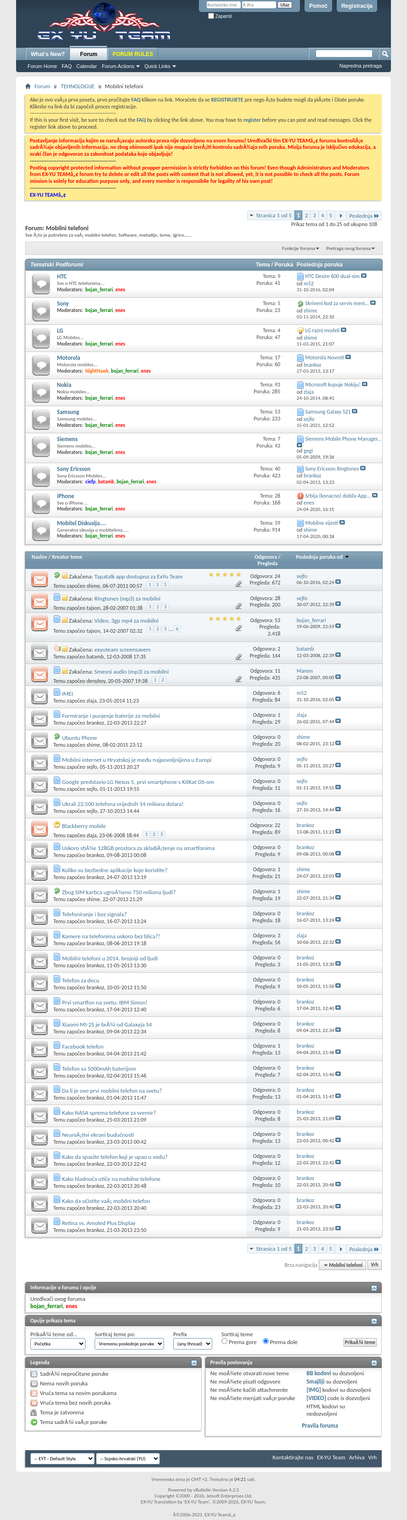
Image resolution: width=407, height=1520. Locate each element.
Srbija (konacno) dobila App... (338, 496)
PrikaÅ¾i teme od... (53, 1334)
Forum (88, 54)
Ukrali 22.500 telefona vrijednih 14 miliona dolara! (123, 803)
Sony (63, 303)
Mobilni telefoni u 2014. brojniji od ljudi (110, 958)
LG (60, 330)
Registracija (357, 6)
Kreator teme (67, 557)
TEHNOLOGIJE (78, 86)
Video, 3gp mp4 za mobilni (127, 620)
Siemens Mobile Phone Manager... (343, 439)
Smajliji (315, 1381)
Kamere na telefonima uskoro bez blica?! (111, 936)
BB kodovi (318, 1373)
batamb (94, 656)
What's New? (48, 54)
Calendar (86, 66)
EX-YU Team (331, 1457)
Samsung (68, 411)
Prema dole (280, 1341)
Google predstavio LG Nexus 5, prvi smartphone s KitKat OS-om (138, 781)
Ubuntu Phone (79, 737)
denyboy (95, 681)
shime (93, 586)
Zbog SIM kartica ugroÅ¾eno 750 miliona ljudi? (119, 892)
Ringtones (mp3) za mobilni (128, 598)
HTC (62, 276)
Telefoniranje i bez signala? (94, 914)
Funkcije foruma (298, 248)
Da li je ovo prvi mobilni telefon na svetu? (112, 1090)
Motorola (68, 357)
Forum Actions (118, 66)
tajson (93, 608)
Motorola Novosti (324, 357)
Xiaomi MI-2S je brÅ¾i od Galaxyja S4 (107, 1024)
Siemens (67, 439)
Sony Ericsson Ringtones (332, 468)
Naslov (39, 557)
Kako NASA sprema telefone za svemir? (109, 1112)
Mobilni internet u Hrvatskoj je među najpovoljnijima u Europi (136, 759)
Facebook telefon (83, 1046)
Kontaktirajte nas (292, 1457)
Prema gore (239, 1341)
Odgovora (265, 557)
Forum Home (42, 66)
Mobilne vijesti (321, 523)
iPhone (65, 496)
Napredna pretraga (360, 65)
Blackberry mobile (84, 825)
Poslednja (364, 215)
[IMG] (313, 1389)
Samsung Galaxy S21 (327, 411)
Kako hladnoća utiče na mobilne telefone (111, 1178)
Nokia (64, 384)
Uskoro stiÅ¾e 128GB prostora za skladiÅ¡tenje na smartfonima (138, 848)
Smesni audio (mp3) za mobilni (132, 671)
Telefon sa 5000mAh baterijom (99, 1068)
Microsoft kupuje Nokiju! (333, 384)
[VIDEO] (316, 1398)
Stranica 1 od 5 (274, 215)
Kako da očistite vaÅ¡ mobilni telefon (106, 1200)
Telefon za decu (80, 980)
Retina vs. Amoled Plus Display (99, 1222)
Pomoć (318, 6)
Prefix (180, 1334)
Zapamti (220, 16)
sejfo (91, 767)
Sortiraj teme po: (115, 1334)
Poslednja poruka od (322, 557)
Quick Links (157, 66)
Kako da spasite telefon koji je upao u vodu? (115, 1156)
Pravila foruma (320, 1425)
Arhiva (357, 1457)
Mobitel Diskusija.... (81, 523)
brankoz (95, 723)
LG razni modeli (322, 330)
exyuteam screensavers (123, 649)
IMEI (67, 693)
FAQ (67, 66)
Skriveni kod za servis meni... (337, 303)
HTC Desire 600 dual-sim (332, 276)
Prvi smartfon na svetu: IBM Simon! (104, 1002)
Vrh (374, 1265)
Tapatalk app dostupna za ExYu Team (139, 576)
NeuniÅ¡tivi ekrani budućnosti (98, 1134)
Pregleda (268, 563)
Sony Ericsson (73, 468)
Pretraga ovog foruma (348, 248)
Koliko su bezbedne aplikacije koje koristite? (115, 870)
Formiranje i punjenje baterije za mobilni (111, 715)
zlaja (91, 701)
